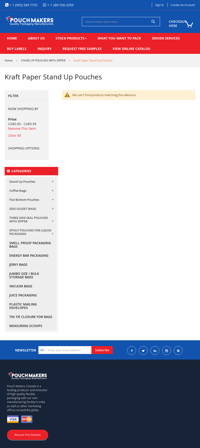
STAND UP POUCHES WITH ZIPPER (43, 60)
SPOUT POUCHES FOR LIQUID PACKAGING (30, 232)
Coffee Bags (17, 190)
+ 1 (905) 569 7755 (23, 5)
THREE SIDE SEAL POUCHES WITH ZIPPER (28, 219)
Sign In (159, 5)
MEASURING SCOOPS (25, 326)
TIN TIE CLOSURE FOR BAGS (30, 317)
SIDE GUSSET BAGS (22, 209)
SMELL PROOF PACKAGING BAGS (30, 245)
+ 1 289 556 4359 (60, 5)
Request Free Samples (27, 434)
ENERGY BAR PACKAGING (28, 255)
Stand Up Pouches (22, 181)
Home (9, 60)
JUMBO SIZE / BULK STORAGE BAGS (24, 275)
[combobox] (121, 21)
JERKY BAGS (18, 264)
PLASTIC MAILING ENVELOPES (23, 306)
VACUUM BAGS (20, 286)
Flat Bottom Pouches (24, 200)
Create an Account (183, 5)
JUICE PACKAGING (23, 295)
